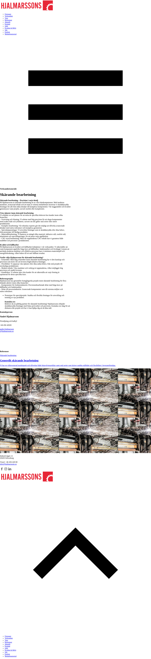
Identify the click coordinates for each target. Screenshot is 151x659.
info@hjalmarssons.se (8, 464)
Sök (6, 30)
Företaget (8, 14)
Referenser (8, 20)
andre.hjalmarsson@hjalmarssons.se (7, 330)
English (7, 32)
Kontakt (7, 24)
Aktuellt (7, 22)
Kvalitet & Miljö (10, 28)
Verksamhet (9, 16)
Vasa (6, 18)
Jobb (6, 26)
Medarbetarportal (11, 34)
